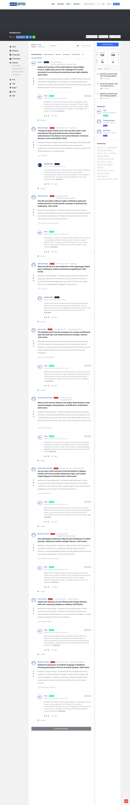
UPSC (68, 4)
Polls (13, 78)
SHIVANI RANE (48, 162)
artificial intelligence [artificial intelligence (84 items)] (112, 146)
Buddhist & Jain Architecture (59, 63)
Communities (16, 57)
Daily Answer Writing (71, 63)
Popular (100, 67)
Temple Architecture (79, 467)
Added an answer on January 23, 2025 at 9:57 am (56, 631)
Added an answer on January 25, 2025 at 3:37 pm (56, 568)
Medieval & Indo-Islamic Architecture (66, 196)
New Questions (16, 64)
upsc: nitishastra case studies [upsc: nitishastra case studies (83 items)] (105, 177)
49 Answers (104, 97)
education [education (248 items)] (100, 152)
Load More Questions (61, 727)
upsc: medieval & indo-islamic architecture (48, 222)
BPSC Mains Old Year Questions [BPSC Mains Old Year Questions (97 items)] (105, 149)
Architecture (74, 126)
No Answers (66, 53)
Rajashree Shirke (43, 532)
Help (13, 94)
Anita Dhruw (106, 129)
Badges (14, 86)
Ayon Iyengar (42, 328)
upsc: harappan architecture (45, 426)
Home (53, 4)
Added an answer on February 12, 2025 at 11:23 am (56, 367)
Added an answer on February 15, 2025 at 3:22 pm (56, 232)
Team (46, 94)
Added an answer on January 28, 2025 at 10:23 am (56, 437)
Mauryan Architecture (73, 597)
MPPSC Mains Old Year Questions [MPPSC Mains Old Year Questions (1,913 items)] (106, 157)
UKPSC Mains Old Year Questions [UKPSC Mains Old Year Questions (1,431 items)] (106, 169)
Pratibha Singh (48, 296)
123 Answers (105, 77)
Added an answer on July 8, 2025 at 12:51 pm (55, 165)
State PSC (77, 4)
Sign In (109, 4)
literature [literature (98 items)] (113, 152)
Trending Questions (17, 67)
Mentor (40, 61)
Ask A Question (108, 43)
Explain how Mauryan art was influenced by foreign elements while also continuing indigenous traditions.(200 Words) (62, 601)
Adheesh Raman (43, 126)
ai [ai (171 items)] (105, 146)
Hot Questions (16, 73)
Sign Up (116, 4)
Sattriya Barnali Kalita (45, 396)
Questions (15, 61)
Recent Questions (36, 53)
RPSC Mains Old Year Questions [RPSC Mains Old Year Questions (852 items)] (105, 163)
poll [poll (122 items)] (98, 160)
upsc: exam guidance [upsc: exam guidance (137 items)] (103, 175)
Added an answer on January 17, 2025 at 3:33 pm (56, 697)
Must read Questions (18, 70)
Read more (61, 109)
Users (14, 90)
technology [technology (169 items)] (100, 166)
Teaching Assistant (109, 119)
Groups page (16, 53)
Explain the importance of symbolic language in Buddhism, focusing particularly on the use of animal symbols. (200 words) (63, 664)
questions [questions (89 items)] (109, 160)
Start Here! (60, 4)
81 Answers (104, 87)
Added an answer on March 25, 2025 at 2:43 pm (55, 97)
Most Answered (48, 53)
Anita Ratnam (42, 597)
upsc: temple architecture (44, 492)
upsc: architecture (42, 154)
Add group (15, 49)
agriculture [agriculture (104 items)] (100, 146)
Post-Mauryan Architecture (75, 328)
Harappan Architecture (66, 398)
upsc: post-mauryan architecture (46, 356)
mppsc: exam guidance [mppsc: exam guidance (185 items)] (103, 154)
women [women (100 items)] (115, 177)
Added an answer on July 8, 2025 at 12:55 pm (55, 298)
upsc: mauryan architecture (45, 620)
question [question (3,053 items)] (103, 160)
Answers (58, 53)
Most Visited (76, 53)
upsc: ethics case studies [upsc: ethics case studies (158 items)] (103, 172)
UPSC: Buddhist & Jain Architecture (46, 686)
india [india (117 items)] (105, 152)
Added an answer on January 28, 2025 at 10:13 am (56, 503)
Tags (13, 82)
